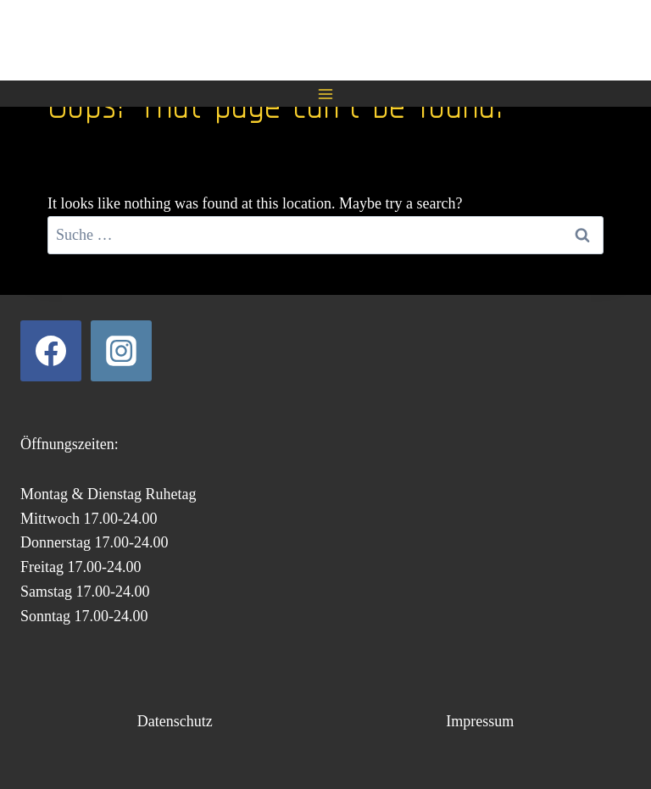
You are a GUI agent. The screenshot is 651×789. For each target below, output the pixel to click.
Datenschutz (175, 721)
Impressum (480, 721)
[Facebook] (50, 350)
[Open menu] (326, 94)
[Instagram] (121, 350)
